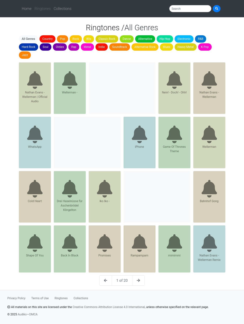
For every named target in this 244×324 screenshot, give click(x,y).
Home (27, 8)
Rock (76, 39)
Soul (45, 47)
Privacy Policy (16, 298)
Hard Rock (28, 47)
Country (47, 39)
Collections (62, 8)
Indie (101, 47)
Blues (166, 47)
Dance (127, 39)
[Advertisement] (122, 88)
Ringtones (61, 298)
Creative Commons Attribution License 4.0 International (109, 307)
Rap (73, 47)
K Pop (205, 47)
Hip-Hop (165, 39)
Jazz (25, 55)
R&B (200, 39)
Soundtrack (119, 47)
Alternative (145, 39)
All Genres (28, 39)
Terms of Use (40, 298)
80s (88, 39)
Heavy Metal (186, 47)
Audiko (22, 314)
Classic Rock (106, 39)
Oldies (60, 47)
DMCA (33, 314)
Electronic (184, 39)
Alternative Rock (145, 47)
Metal (87, 47)
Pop (62, 39)
